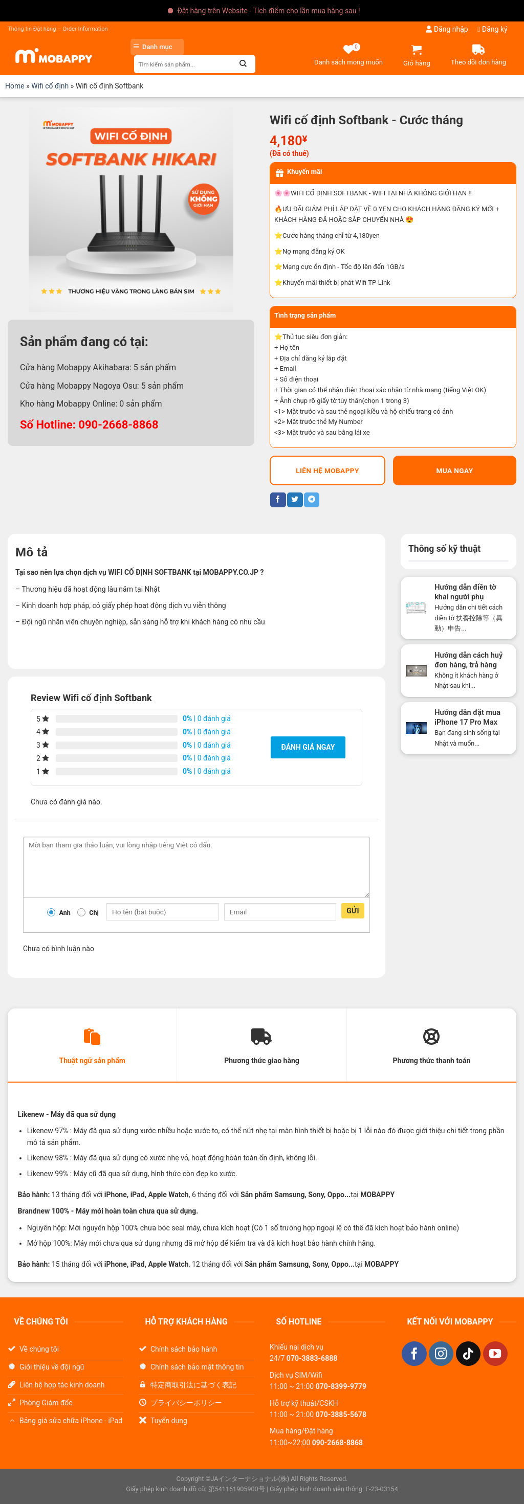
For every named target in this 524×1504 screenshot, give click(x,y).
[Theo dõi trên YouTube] (495, 1355)
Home (15, 86)
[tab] (92, 1046)
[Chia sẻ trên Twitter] (294, 500)
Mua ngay (454, 470)
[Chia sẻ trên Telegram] (311, 500)
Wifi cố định (50, 86)
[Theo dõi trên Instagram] (441, 1355)
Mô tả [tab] (31, 551)
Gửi (352, 911)
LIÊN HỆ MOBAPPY (327, 470)
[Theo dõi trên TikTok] (468, 1355)
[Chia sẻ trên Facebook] (278, 500)
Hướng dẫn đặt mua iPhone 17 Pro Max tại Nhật (467, 722)
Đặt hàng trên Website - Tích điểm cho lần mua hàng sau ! (268, 11)
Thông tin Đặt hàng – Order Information (58, 29)
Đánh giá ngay (308, 747)
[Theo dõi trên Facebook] (414, 1355)
